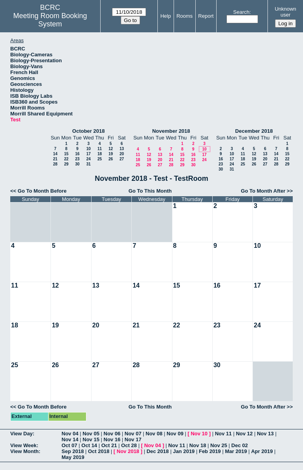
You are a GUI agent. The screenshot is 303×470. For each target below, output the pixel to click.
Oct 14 (89, 445)
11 (99, 149)
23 (77, 159)
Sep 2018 (73, 451)
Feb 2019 (210, 451)
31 (88, 164)
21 (55, 159)
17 (88, 154)
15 (66, 154)
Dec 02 (239, 445)
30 (77, 164)
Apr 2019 (262, 451)
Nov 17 (133, 439)
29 (66, 164)
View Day (21, 434)
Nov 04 (70, 434)
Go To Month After (263, 191)
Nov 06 (112, 434)
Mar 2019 (236, 451)
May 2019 (73, 457)
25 (99, 159)
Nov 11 (223, 434)
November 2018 (171, 131)
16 (77, 154)
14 (55, 154)
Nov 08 (154, 434)
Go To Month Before (42, 191)
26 (110, 159)
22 (66, 159)
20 (122, 154)
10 (88, 149)
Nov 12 (244, 434)
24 (88, 159)
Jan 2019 (184, 451)
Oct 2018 (98, 451)
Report (205, 16)
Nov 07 (133, 434)
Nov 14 (70, 439)
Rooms (184, 16)
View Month (24, 451)
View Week (23, 445)
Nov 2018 (128, 451)
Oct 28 (129, 445)
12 (110, 149)
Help (165, 16)
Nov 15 (90, 439)
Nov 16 (112, 439)
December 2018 (254, 131)
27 (122, 159)
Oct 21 (109, 445)
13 (122, 149)
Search (241, 12)
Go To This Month (150, 191)
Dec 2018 (157, 451)
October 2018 (88, 131)
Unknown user (285, 12)
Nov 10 (199, 434)
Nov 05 (90, 434)
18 (99, 154)
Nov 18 (197, 445)
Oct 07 (69, 445)
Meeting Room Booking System (50, 20)
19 (110, 154)
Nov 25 (218, 445)
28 (55, 164)
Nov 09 (174, 434)
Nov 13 (265, 434)
